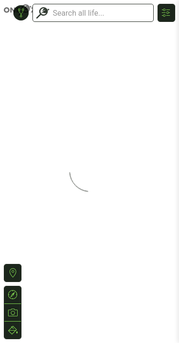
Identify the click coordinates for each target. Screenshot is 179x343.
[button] (12, 273)
